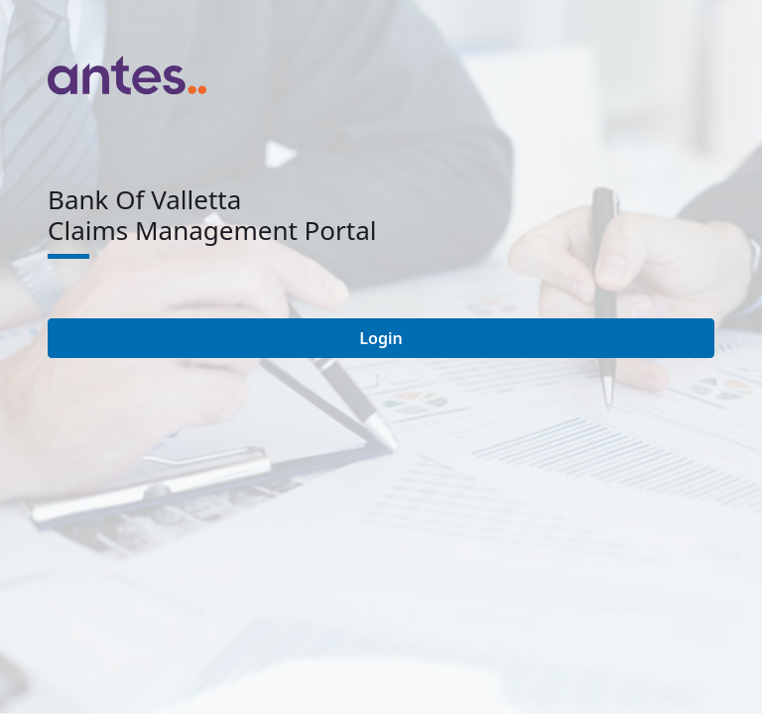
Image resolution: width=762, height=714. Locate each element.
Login (380, 338)
